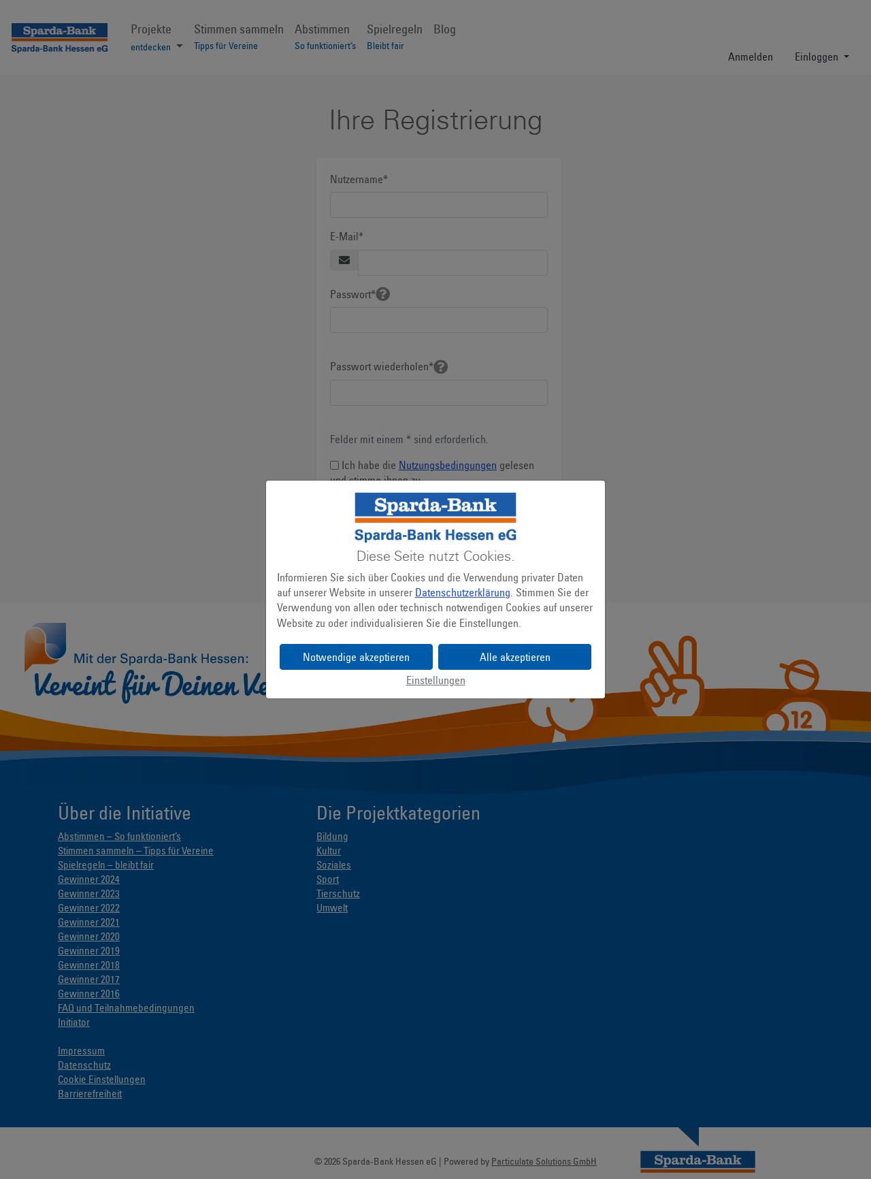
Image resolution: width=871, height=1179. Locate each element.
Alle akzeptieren (515, 657)
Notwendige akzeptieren (356, 657)
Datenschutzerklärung (462, 592)
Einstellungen (435, 680)
